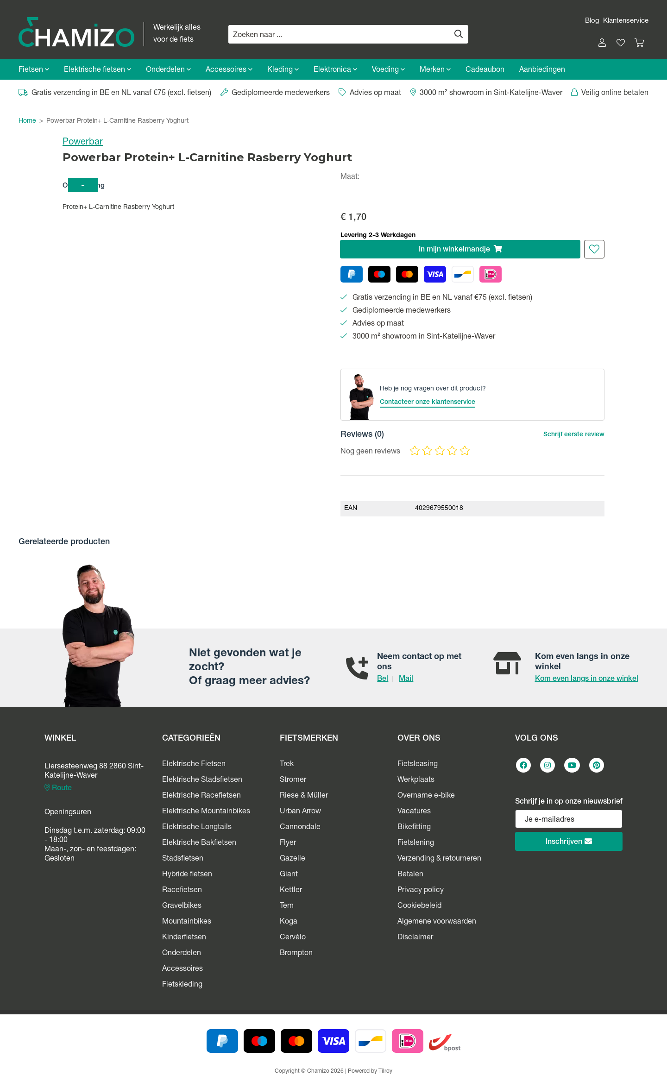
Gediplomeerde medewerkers (275, 93)
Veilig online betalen (609, 93)
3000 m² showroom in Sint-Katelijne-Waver (486, 93)
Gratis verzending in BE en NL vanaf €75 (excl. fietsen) (115, 93)
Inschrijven (569, 841)
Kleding (283, 70)
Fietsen (34, 70)
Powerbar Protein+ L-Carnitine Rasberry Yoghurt (117, 121)
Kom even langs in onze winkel (586, 679)
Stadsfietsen (182, 859)
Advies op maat (370, 93)
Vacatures (414, 812)
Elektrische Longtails (197, 827)
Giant (289, 875)
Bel (382, 679)
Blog (592, 21)
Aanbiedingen (542, 70)
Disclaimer (415, 938)
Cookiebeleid (419, 906)
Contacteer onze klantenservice (427, 402)
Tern (287, 906)
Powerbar (83, 142)
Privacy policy (420, 890)
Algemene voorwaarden (436, 922)
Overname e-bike (426, 796)
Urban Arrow (300, 812)
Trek (287, 764)
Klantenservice (625, 21)
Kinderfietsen (184, 938)
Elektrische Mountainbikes (206, 812)
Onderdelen (168, 70)
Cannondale (300, 827)
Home (27, 121)
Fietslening (415, 843)
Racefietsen (182, 890)
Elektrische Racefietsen (201, 796)
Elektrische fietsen (97, 70)
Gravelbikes (181, 906)
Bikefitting (414, 827)
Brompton (296, 953)
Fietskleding (182, 985)
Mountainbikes (186, 922)
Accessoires (229, 70)
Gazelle (292, 859)
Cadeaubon (485, 70)
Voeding (388, 70)
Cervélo (293, 938)
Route (58, 788)
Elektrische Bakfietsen (199, 843)
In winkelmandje (460, 249)
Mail (406, 679)
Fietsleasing (417, 764)
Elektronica (335, 70)
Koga (288, 922)
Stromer (293, 780)
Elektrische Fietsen (194, 764)
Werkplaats (415, 780)
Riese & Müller (304, 796)
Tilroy (385, 1071)
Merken (435, 70)
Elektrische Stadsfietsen (202, 780)
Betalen (410, 875)
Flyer (288, 843)
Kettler (291, 890)
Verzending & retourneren (439, 859)
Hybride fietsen (187, 875)
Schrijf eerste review (573, 435)
